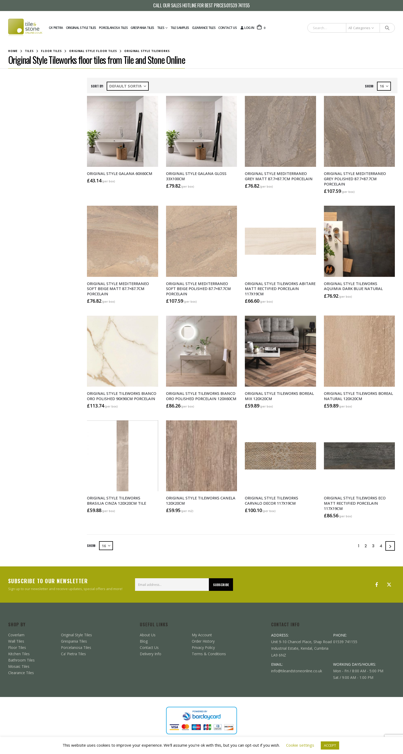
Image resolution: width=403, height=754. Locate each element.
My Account (202, 634)
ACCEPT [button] (330, 745)
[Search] (387, 27)
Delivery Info (150, 653)
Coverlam (16, 634)
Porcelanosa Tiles (113, 27)
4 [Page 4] (381, 546)
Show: (369, 86)
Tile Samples (179, 27)
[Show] (384, 86)
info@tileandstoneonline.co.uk (296, 670)
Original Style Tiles (81, 27)
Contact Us (227, 27)
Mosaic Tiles (18, 666)
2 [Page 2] (366, 546)
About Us (148, 634)
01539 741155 (238, 5)
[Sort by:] (128, 86)
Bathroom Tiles (21, 660)
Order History (203, 641)
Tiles (160, 27)
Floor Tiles (17, 647)
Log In (247, 27)
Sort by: (97, 86)
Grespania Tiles (142, 27)
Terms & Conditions (209, 653)
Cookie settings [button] (300, 745)
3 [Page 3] (373, 546)
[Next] (390, 546)
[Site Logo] (25, 28)
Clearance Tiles (204, 27)
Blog (144, 641)
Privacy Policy (203, 647)
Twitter (389, 584)
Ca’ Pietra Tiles (73, 653)
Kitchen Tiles (19, 653)
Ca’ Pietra (56, 27)
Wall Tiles (16, 641)
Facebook (376, 584)
